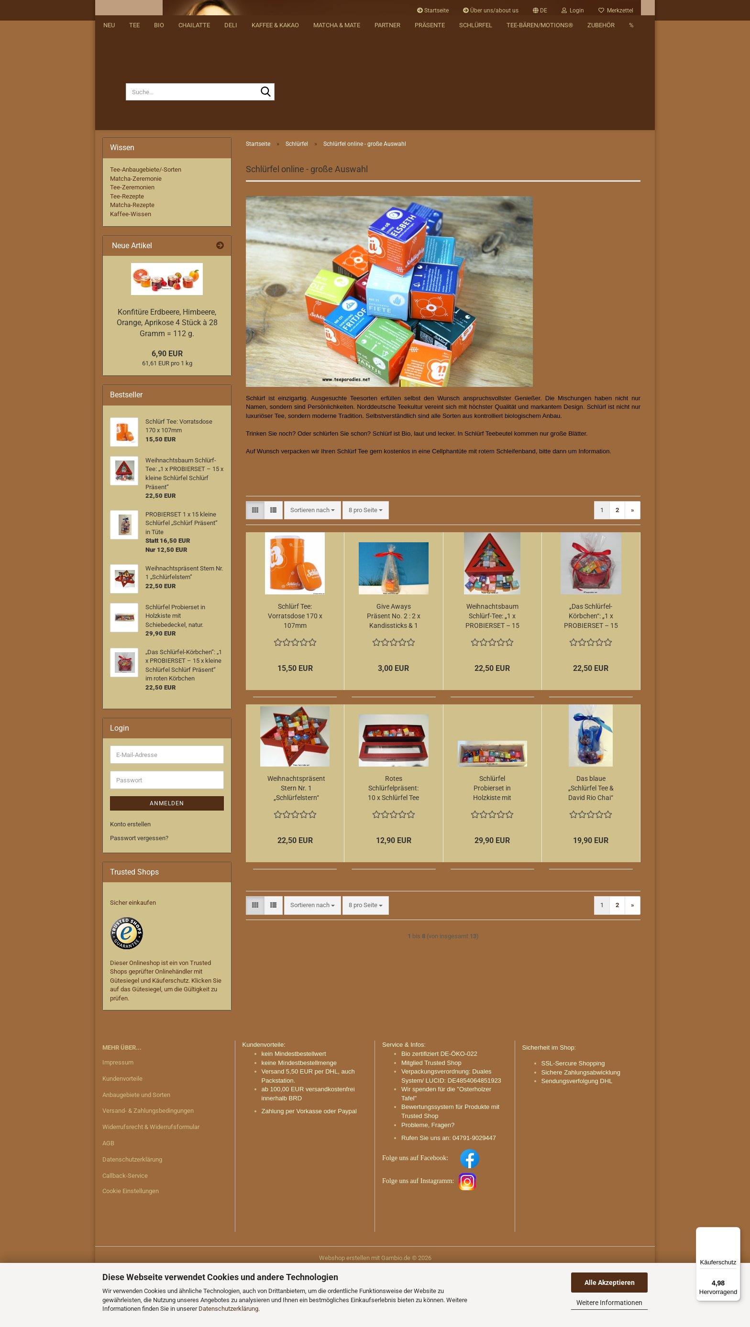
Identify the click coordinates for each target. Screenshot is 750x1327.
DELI (230, 177)
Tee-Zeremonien (132, 243)
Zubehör (601, 177)
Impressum (117, 1118)
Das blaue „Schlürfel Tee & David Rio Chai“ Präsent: (591, 845)
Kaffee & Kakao (275, 177)
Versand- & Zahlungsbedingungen (148, 1167)
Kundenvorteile (122, 1134)
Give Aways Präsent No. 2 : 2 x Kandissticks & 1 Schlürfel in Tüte (393, 673)
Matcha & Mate (336, 177)
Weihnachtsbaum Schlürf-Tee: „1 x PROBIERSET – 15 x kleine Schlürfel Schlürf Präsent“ (492, 673)
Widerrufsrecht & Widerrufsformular (150, 1183)
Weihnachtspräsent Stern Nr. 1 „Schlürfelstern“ (296, 844)
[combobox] (312, 567)
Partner (387, 177)
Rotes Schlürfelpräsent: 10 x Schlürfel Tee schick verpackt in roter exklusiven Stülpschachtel (393, 845)
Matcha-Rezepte (132, 261)
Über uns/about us (490, 10)
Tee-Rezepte (127, 252)
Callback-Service (125, 1232)
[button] (540, 10)
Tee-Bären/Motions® (540, 177)
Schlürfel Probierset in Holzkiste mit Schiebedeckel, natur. (492, 845)
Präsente (430, 177)
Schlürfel (475, 177)
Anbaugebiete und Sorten (136, 1150)
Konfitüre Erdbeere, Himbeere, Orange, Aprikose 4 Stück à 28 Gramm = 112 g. (167, 379)
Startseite (433, 10)
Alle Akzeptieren (610, 1282)
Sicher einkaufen (133, 959)
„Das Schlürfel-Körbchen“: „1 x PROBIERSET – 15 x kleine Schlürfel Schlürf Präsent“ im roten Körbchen (590, 673)
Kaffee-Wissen (130, 270)
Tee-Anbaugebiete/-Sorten (145, 226)
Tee (134, 177)
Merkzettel (615, 10)
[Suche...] (114, 148)
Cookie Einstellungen (130, 1247)
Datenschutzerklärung (228, 1308)
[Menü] (734, 1233)
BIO (159, 177)
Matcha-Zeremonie (136, 234)
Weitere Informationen (609, 1302)
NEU (109, 177)
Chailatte (194, 177)
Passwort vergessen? (139, 894)
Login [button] (573, 10)
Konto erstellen (130, 880)
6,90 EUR (167, 409)
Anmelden (167, 859)
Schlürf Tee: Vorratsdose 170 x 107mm (295, 672)
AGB (108, 1199)
